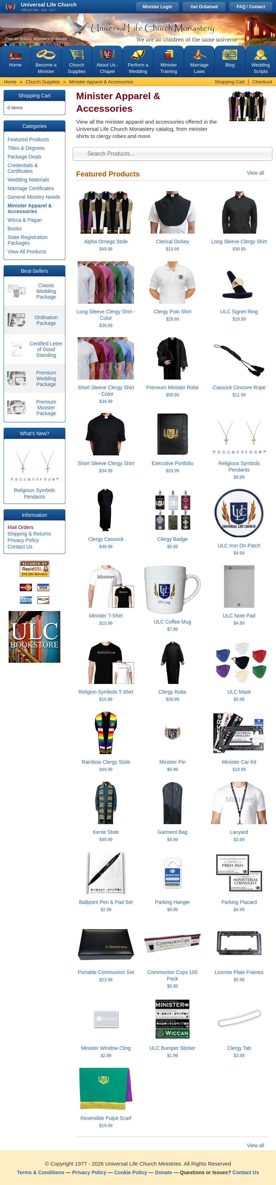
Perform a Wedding (138, 68)
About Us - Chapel (107, 68)
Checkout (262, 81)
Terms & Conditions (40, 1172)
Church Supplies (77, 68)
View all (255, 173)
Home (15, 65)
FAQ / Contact (250, 6)
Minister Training (168, 68)
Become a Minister (46, 68)
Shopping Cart (230, 81)
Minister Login (157, 6)
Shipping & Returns (29, 534)
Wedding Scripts (261, 68)
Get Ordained (204, 6)
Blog (230, 65)
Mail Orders (20, 527)
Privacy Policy (23, 540)
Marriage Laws (199, 68)
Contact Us (20, 547)
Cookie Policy (130, 1172)
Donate (163, 1172)
